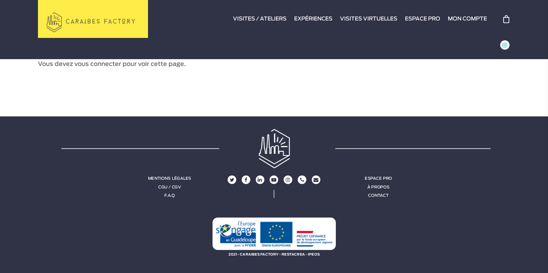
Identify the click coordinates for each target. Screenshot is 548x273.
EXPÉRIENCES (313, 19)
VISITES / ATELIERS (260, 19)
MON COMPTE (467, 19)
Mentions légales (169, 178)
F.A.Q (169, 195)
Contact (378, 195)
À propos (378, 187)
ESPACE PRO (422, 19)
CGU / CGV (169, 187)
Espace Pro (378, 178)
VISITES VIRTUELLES (368, 19)
